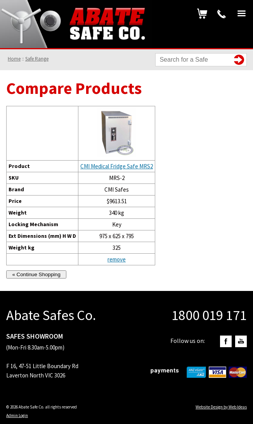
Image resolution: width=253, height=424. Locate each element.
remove (116, 259)
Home (14, 58)
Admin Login (17, 415)
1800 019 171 (221, 14)
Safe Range (37, 58)
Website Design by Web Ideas (221, 407)
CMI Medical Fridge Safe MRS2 (116, 166)
